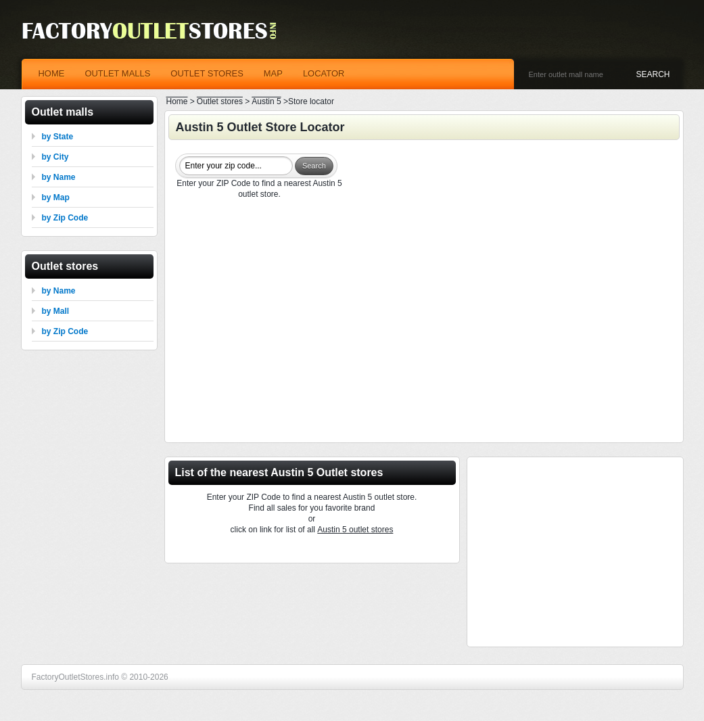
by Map (56, 197)
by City (55, 157)
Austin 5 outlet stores (355, 529)
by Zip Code (65, 218)
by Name (59, 177)
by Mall (56, 311)
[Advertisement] (424, 322)
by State (58, 136)
